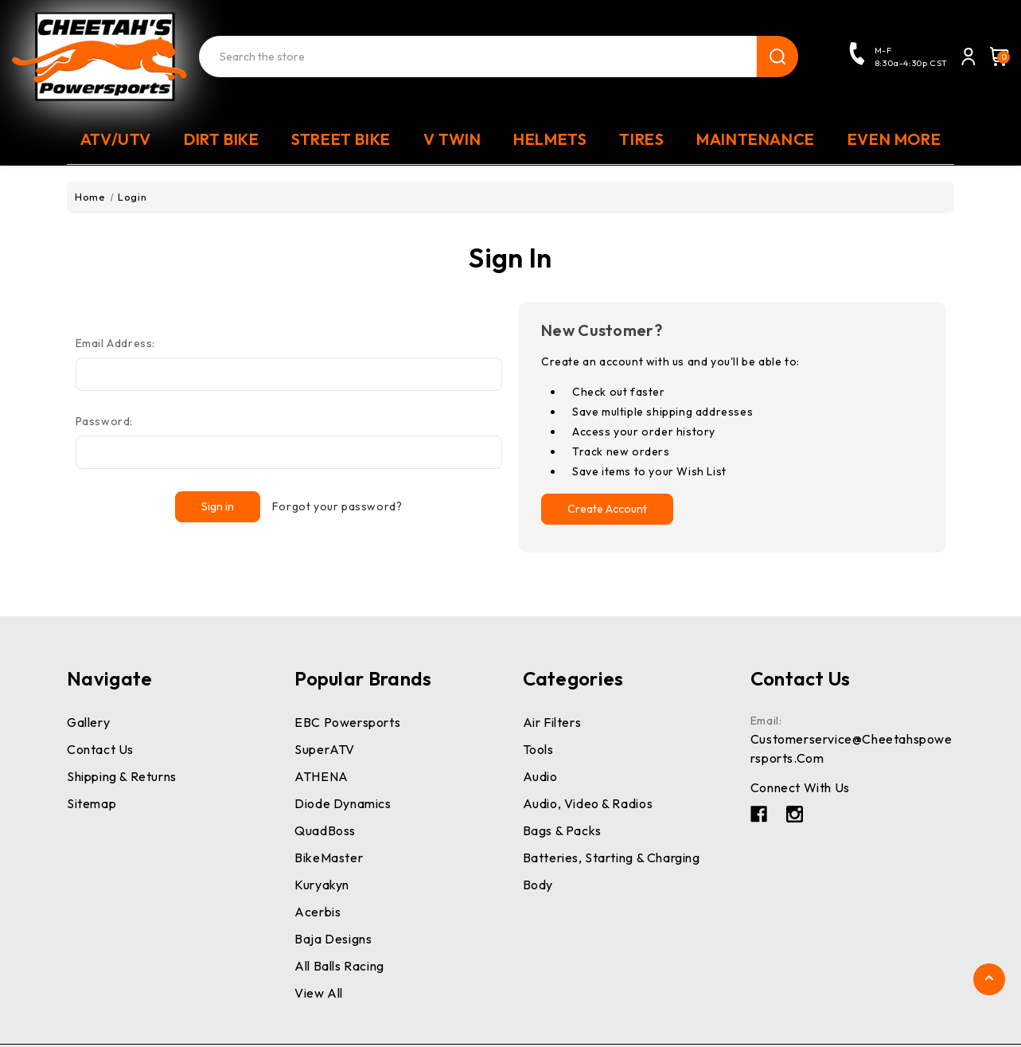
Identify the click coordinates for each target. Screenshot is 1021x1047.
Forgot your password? (337, 506)
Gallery (88, 722)
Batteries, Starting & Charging (611, 857)
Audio (540, 776)
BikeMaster (328, 857)
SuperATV (324, 749)
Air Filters (552, 722)
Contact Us (100, 749)
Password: (104, 421)
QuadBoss (325, 830)
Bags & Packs (562, 830)
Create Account (607, 509)
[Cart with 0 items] (995, 56)
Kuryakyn (321, 885)
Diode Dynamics (342, 803)
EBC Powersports (347, 722)
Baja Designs (333, 939)
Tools (538, 749)
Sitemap (91, 803)
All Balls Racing (339, 966)
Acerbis (317, 912)
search (777, 56)
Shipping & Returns (122, 776)
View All (318, 993)
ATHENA (321, 776)
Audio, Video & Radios (588, 803)
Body (538, 885)
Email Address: (115, 343)
